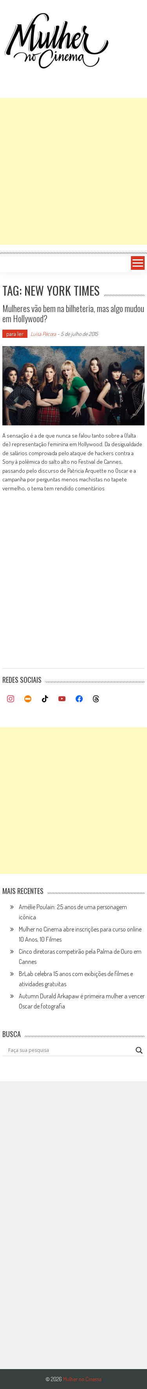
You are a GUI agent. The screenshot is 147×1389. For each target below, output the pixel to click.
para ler (15, 333)
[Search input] (70, 1050)
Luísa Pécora (43, 333)
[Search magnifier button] (139, 1050)
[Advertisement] (73, 171)
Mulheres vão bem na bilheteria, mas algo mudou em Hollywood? (73, 313)
